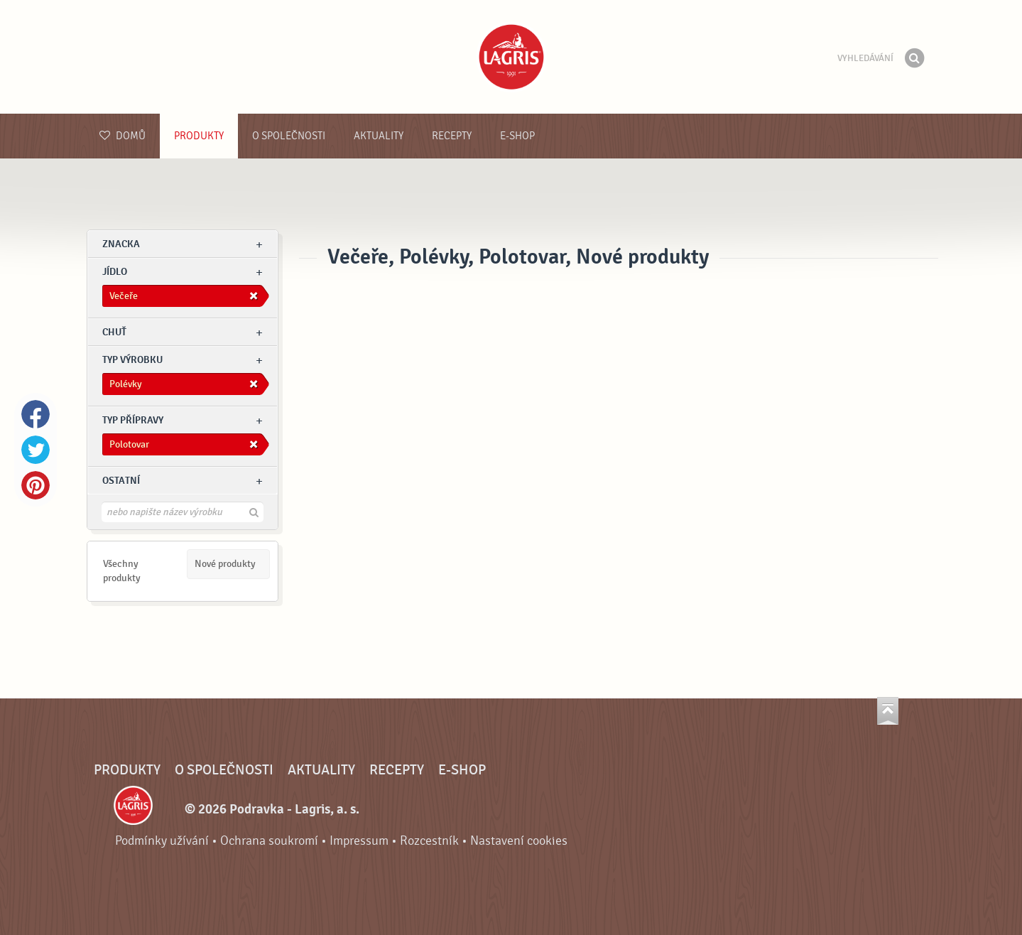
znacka (121, 244)
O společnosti (288, 136)
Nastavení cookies (518, 840)
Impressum (359, 840)
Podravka (511, 56)
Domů (122, 136)
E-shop (517, 136)
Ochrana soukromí (269, 840)
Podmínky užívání (162, 840)
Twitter (35, 450)
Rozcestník (429, 840)
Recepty (452, 136)
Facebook (35, 414)
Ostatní (121, 481)
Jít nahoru (887, 711)
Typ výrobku (132, 360)
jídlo (114, 272)
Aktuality (378, 136)
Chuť (114, 332)
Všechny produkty (122, 571)
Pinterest (35, 485)
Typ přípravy (132, 420)
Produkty (199, 136)
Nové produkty (225, 564)
